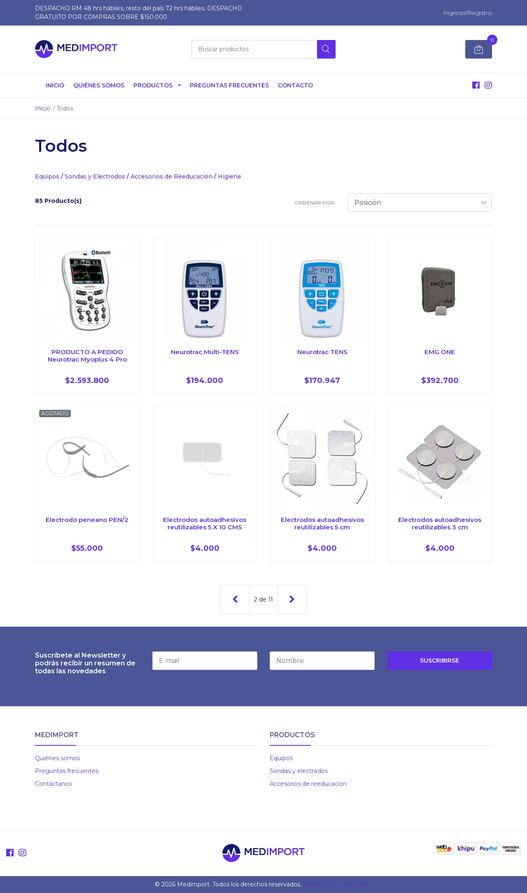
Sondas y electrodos (299, 771)
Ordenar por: (315, 203)
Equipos (47, 176)
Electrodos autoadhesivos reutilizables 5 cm (322, 523)
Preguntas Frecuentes (229, 85)
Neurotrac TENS (322, 352)
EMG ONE (439, 352)
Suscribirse (439, 660)
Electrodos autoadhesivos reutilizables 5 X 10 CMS (204, 523)
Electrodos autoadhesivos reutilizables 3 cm (439, 523)
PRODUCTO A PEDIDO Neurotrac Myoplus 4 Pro (87, 355)
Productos (153, 85)
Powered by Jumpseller (337, 884)
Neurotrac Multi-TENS (205, 352)
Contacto (295, 85)
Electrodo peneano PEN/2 (87, 520)
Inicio (55, 85)
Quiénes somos (98, 85)
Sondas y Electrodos (95, 176)
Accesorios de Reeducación (171, 176)
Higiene (229, 176)
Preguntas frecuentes (66, 771)
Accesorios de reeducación (308, 783)
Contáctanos (53, 783)
